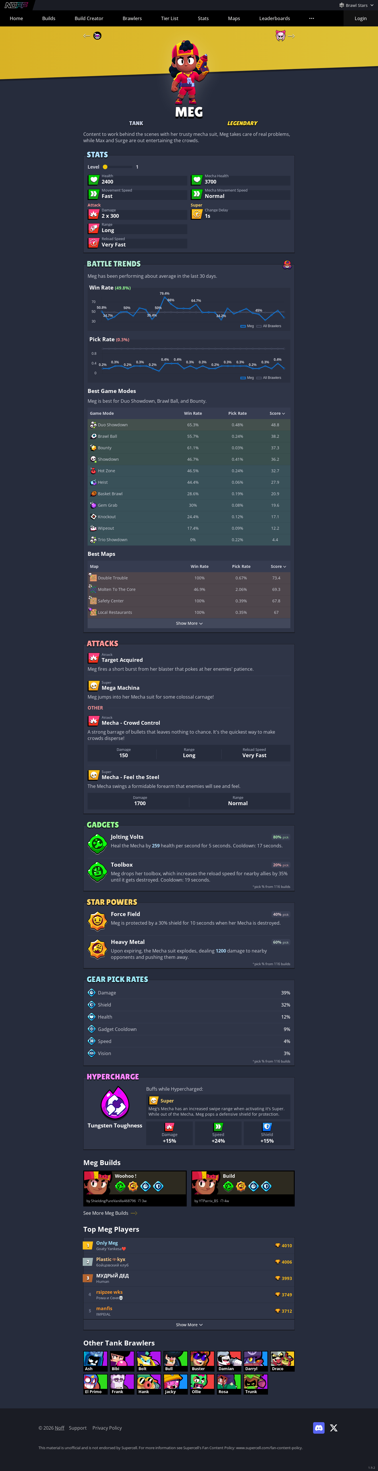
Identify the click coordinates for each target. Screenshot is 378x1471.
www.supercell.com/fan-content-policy (269, 1447)
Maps (234, 18)
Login (361, 18)
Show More (189, 623)
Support (78, 1428)
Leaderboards (274, 18)
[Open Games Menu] (356, 5)
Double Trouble (109, 577)
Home (16, 18)
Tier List (169, 18)
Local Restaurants (111, 612)
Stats (203, 18)
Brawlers (132, 18)
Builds (48, 18)
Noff (59, 1428)
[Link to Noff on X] (334, 1428)
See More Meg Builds (110, 1213)
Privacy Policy (107, 1428)
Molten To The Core (113, 589)
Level (113, 167)
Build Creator (89, 18)
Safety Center (107, 600)
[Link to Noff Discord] (319, 1428)
